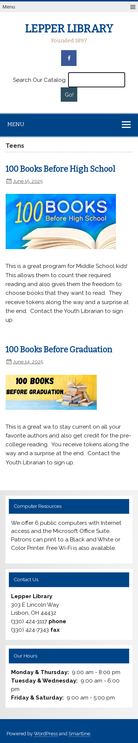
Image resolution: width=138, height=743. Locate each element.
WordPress (46, 733)
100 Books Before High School (60, 169)
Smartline (79, 733)
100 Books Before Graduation (59, 350)
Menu (9, 7)
